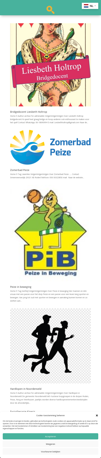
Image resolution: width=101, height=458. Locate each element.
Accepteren (50, 436)
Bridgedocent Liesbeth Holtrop (28, 111)
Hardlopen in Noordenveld (25, 388)
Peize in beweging (20, 286)
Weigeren (50, 444)
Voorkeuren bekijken (50, 451)
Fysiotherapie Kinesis (22, 411)
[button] (97, 415)
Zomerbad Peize (19, 170)
